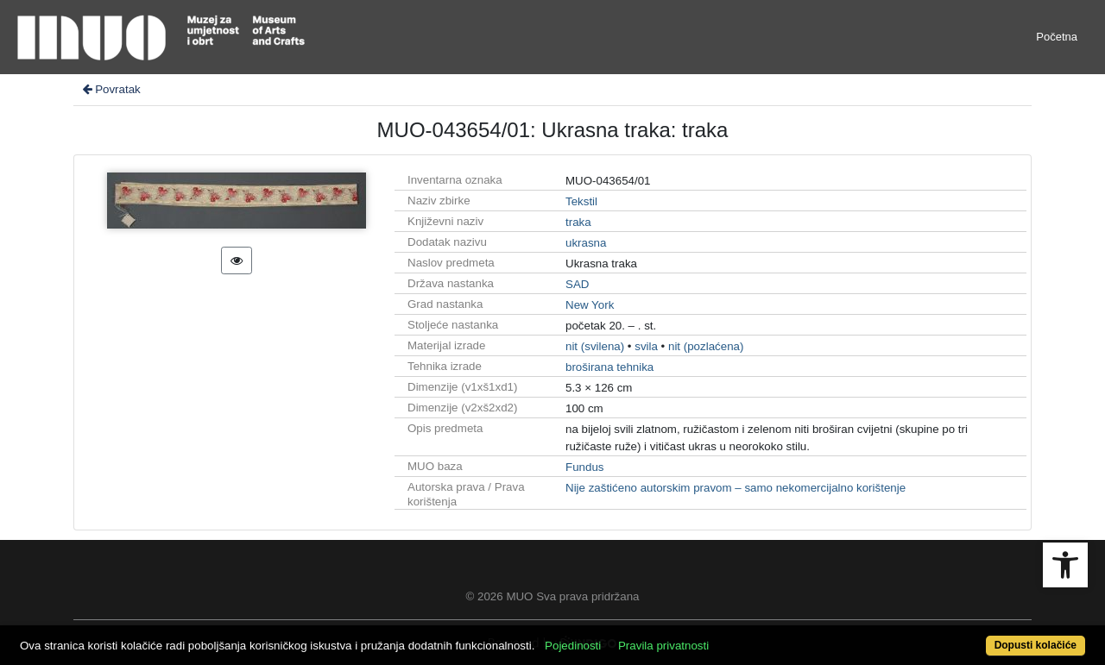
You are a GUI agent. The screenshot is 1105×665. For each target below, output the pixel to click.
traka (578, 222)
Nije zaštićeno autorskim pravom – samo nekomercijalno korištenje (735, 487)
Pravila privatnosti (663, 645)
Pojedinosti (573, 645)
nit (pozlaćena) (705, 346)
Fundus (584, 467)
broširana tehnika (609, 367)
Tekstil (581, 201)
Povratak (110, 89)
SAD (577, 284)
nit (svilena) (594, 346)
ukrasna (585, 242)
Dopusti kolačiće (1035, 645)
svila (646, 346)
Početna (1056, 36)
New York (589, 304)
